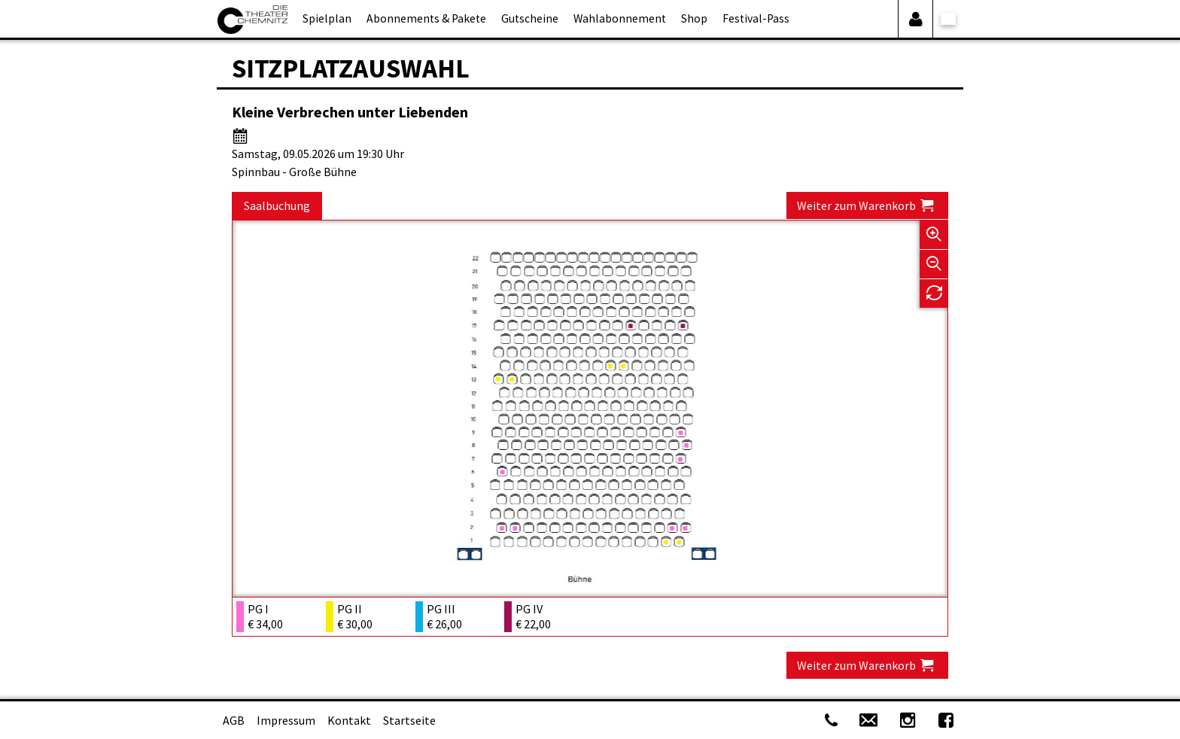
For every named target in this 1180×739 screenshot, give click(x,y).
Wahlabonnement (619, 18)
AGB (234, 720)
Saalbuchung (277, 205)
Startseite (409, 720)
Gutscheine (529, 18)
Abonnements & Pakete (426, 18)
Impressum (286, 720)
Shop (694, 18)
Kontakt (349, 720)
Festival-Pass (755, 18)
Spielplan (327, 18)
